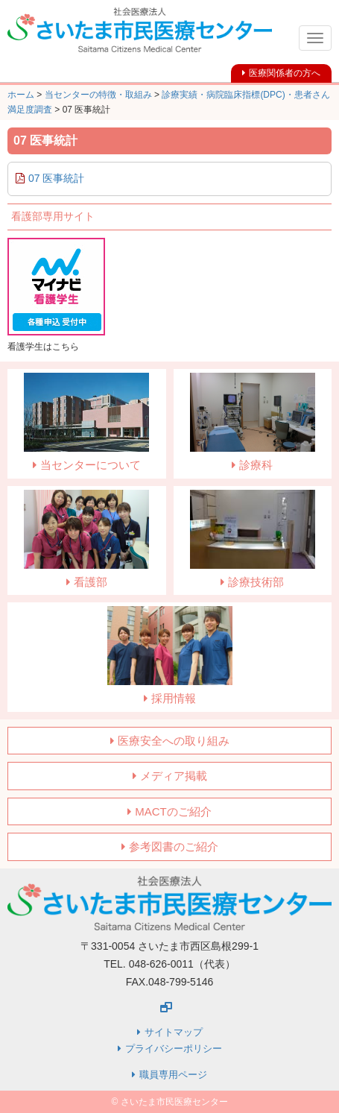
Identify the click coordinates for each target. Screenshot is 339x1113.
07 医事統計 (56, 178)
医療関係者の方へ (284, 73)
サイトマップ (174, 1032)
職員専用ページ (173, 1074)
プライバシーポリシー (173, 1048)
